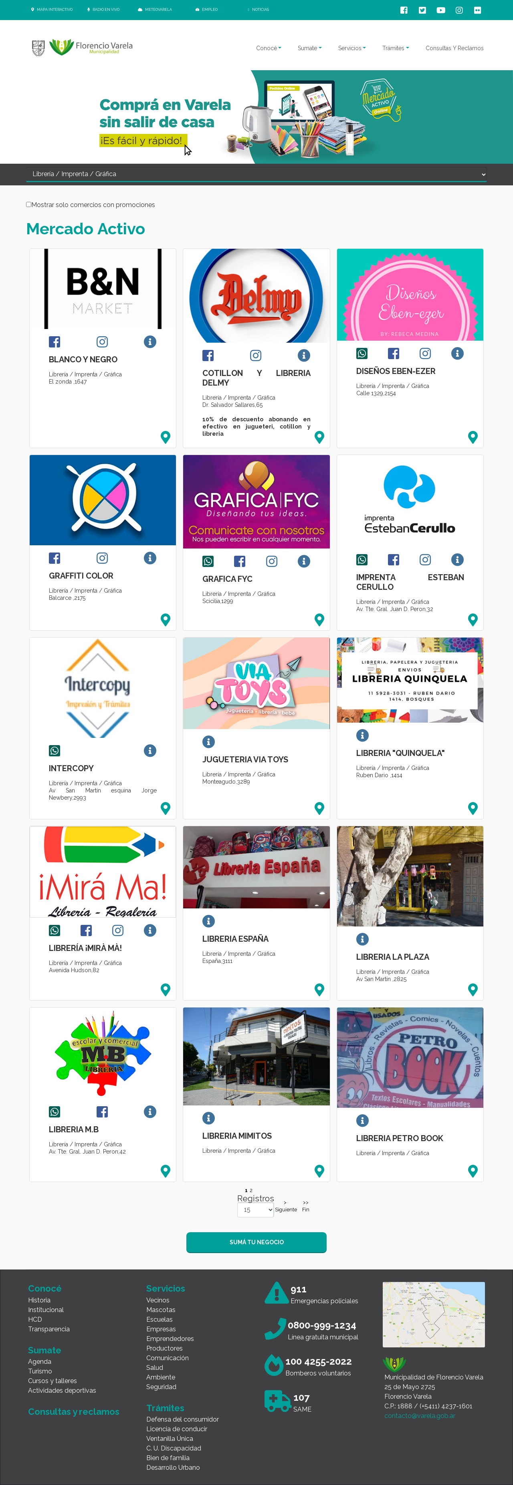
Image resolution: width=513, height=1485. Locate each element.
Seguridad (161, 1387)
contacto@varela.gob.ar (419, 1416)
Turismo (40, 1371)
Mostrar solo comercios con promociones (93, 205)
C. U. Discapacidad (173, 1448)
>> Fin (306, 1206)
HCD (35, 1319)
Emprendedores (170, 1339)
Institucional (46, 1310)
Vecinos (158, 1300)
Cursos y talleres (52, 1381)
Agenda (39, 1361)
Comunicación (167, 1358)
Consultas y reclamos (73, 1411)
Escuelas (159, 1319)
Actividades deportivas (62, 1390)
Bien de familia (168, 1458)
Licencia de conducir (176, 1429)
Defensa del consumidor (182, 1419)
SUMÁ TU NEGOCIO (257, 1242)
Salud (154, 1367)
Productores (164, 1348)
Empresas (161, 1329)
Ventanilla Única (169, 1438)
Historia (39, 1300)
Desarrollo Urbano (173, 1467)
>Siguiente (285, 1206)
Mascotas (161, 1310)
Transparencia (49, 1329)
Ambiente (160, 1377)
